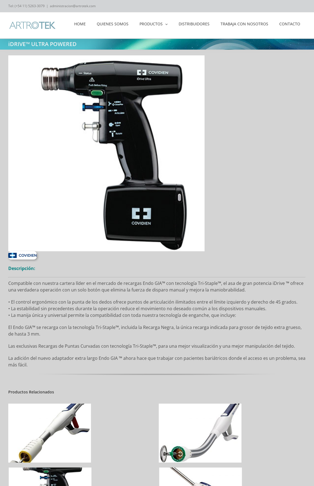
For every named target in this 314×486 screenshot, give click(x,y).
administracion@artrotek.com (73, 6)
